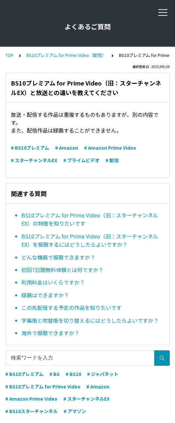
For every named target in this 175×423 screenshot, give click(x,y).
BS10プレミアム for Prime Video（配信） (66, 55)
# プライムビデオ (81, 160)
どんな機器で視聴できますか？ (58, 257)
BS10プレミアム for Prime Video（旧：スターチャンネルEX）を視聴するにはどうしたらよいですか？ (89, 240)
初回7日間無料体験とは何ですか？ (62, 270)
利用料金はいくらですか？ (53, 282)
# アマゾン (75, 411)
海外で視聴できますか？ (50, 333)
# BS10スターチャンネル (31, 411)
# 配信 (112, 160)
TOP (9, 55)
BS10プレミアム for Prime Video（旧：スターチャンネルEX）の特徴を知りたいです (89, 219)
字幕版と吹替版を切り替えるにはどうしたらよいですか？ (90, 320)
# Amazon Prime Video (110, 147)
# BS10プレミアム (30, 147)
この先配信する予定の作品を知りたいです (71, 307)
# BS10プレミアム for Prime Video (42, 386)
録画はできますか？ (45, 295)
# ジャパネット (102, 374)
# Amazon (66, 147)
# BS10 (73, 374)
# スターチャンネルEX (34, 160)
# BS (54, 374)
